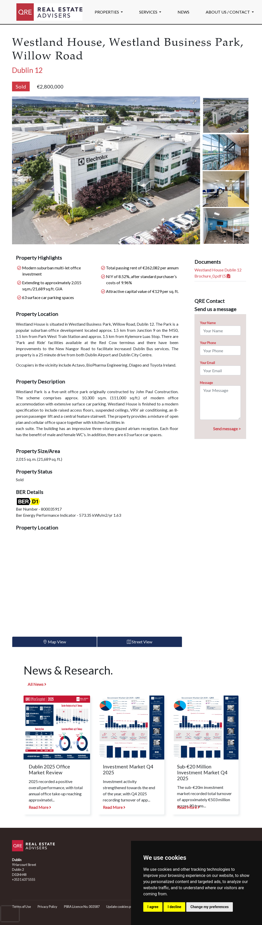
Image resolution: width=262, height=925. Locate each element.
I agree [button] (152, 907)
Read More (40, 807)
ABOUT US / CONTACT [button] (228, 11)
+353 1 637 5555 (23, 879)
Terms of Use (21, 907)
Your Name (208, 323)
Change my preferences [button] (209, 907)
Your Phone (208, 343)
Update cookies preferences (126, 907)
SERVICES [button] (148, 11)
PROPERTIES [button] (107, 11)
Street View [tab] (139, 641)
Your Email (207, 363)
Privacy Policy (47, 907)
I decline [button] (174, 907)
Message (206, 383)
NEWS (183, 11)
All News (37, 684)
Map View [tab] (54, 641)
